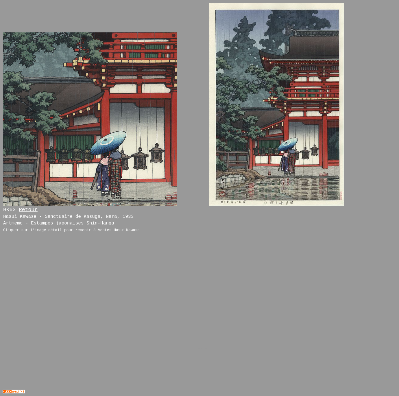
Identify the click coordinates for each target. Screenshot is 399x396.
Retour (28, 210)
